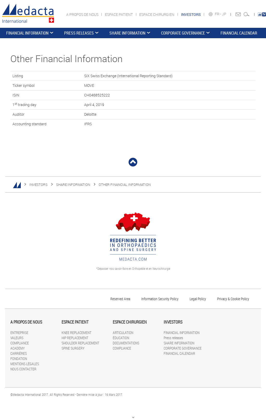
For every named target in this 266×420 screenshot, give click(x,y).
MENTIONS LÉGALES (24, 363)
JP (224, 14)
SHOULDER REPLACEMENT (80, 342)
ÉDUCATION (121, 337)
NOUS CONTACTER (23, 368)
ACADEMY (17, 348)
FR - (218, 14)
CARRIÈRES (18, 353)
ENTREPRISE (19, 332)
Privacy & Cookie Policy (233, 298)
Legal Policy (198, 298)
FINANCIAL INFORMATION (27, 33)
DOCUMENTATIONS (126, 342)
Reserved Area (120, 298)
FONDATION (18, 358)
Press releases (79, 33)
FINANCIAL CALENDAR (239, 33)
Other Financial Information (125, 184)
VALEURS (16, 337)
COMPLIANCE (19, 342)
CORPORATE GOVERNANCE (183, 33)
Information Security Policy (159, 298)
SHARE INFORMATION (127, 33)
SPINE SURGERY (73, 348)
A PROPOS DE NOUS (82, 14)
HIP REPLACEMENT (75, 337)
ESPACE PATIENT (119, 14)
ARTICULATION (123, 332)
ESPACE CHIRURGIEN (157, 14)
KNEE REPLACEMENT (76, 332)
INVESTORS (38, 184)
